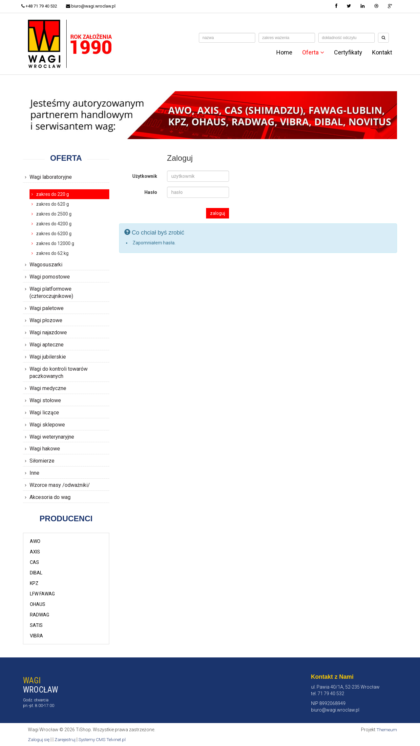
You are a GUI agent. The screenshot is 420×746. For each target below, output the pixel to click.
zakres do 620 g (52, 204)
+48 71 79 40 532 (41, 6)
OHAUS (37, 604)
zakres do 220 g (52, 194)
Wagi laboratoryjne (51, 177)
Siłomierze (42, 461)
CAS (34, 562)
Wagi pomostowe (50, 277)
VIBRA (36, 635)
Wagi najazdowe (48, 332)
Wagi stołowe (45, 400)
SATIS (36, 625)
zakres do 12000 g (55, 243)
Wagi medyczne (48, 388)
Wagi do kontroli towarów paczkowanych (59, 373)
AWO (35, 541)
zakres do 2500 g (54, 214)
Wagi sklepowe (47, 425)
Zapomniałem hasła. (154, 242)
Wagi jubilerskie (48, 357)
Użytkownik (144, 176)
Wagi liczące (44, 412)
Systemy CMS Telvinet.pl (105, 739)
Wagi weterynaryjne (52, 437)
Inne (34, 473)
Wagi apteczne (47, 345)
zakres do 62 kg (52, 253)
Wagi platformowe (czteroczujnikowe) (51, 293)
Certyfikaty (348, 52)
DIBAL (36, 572)
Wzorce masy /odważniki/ (60, 485)
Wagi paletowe (47, 308)
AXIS (35, 551)
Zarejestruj (66, 739)
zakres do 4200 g (54, 223)
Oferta (313, 52)
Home (284, 52)
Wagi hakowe (45, 449)
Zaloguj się (39, 739)
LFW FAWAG (42, 593)
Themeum (386, 729)
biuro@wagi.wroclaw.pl (94, 6)
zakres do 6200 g (54, 233)
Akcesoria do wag (50, 497)
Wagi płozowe (46, 320)
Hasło (150, 192)
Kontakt (382, 52)
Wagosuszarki (46, 264)
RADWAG (39, 614)
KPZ (34, 583)
